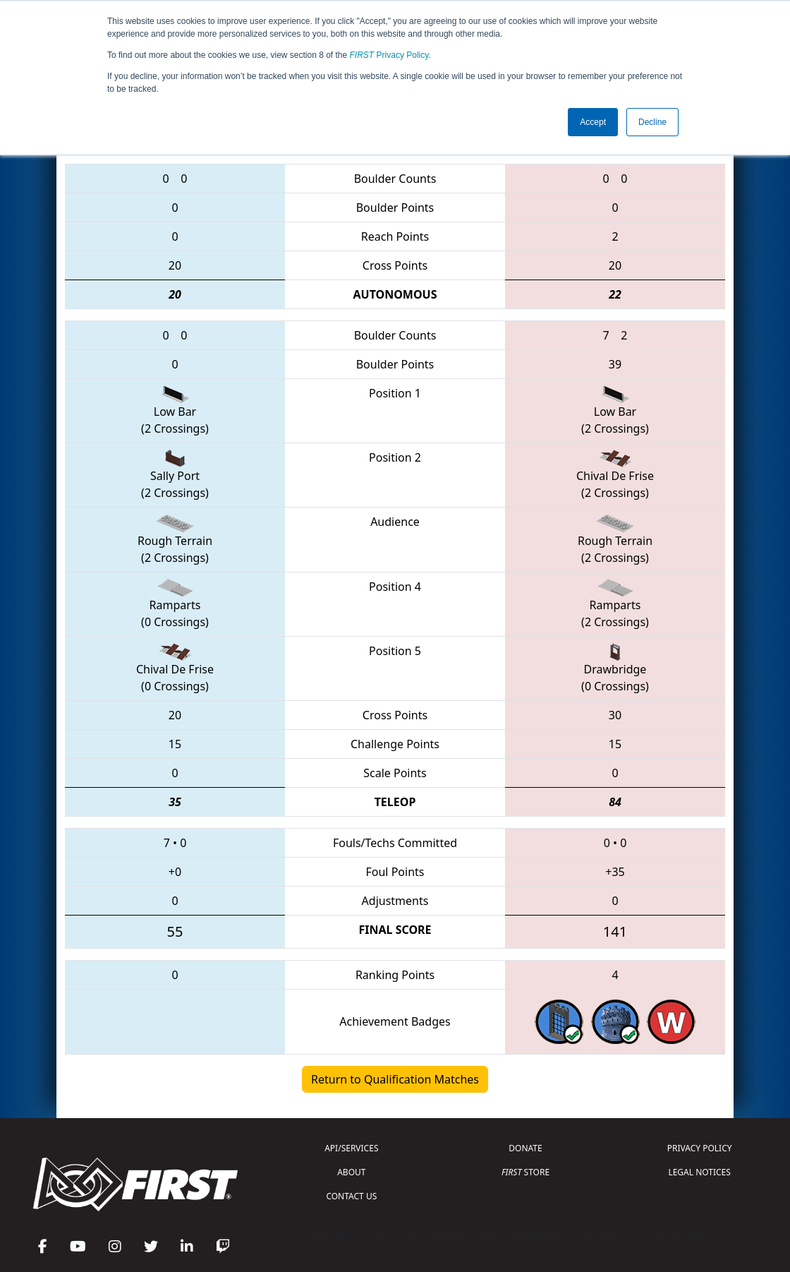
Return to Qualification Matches (395, 1079)
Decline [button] (652, 122)
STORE (525, 1172)
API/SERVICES (351, 1148)
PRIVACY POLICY (699, 1148)
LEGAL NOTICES (699, 1172)
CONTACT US (351, 1196)
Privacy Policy (389, 55)
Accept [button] (593, 122)
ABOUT (351, 1172)
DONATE (525, 1148)
